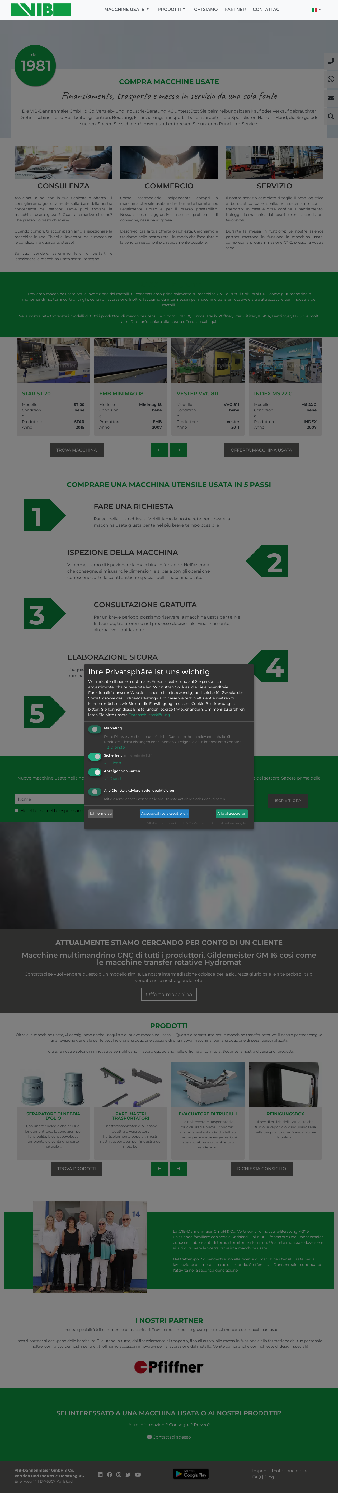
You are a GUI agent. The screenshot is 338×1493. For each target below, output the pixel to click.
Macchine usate (124, 9)
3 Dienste (114, 747)
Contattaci (267, 9)
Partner (235, 9)
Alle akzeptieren (231, 813)
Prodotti (170, 9)
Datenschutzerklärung (149, 715)
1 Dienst (113, 763)
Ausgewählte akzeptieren (164, 813)
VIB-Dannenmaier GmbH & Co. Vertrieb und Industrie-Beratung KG (197, 823)
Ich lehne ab (101, 813)
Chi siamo (206, 9)
